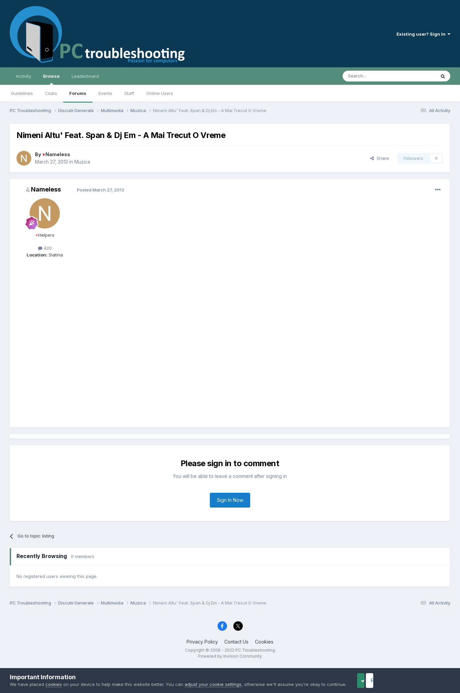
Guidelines (22, 93)
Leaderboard (85, 76)
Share (379, 158)
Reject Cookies (425, 677)
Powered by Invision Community (230, 656)
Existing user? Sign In (423, 34)
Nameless (56, 154)
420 (45, 248)
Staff (129, 93)
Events (105, 93)
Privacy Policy (202, 642)
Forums (77, 93)
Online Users (159, 93)
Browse (51, 79)
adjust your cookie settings (213, 677)
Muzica (82, 162)
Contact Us (236, 642)
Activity (23, 76)
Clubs (51, 93)
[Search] (372, 76)
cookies (53, 677)
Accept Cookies (371, 677)
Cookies (264, 642)
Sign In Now (230, 500)
